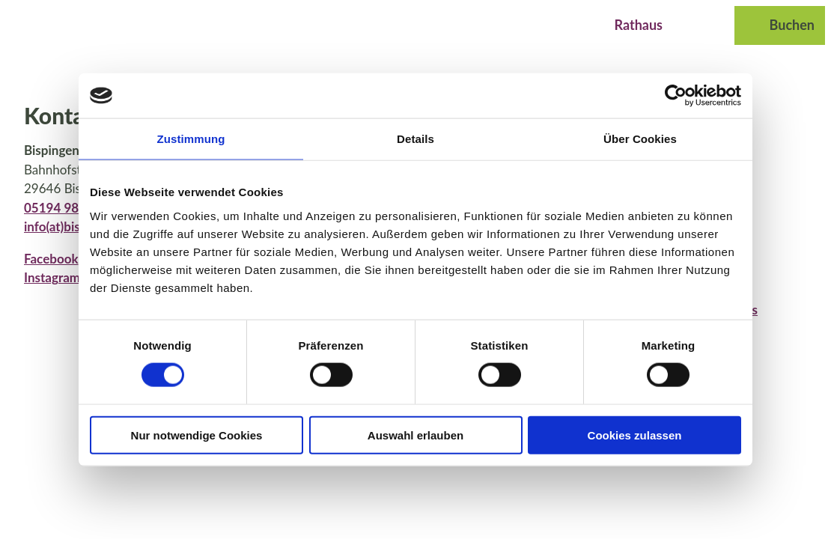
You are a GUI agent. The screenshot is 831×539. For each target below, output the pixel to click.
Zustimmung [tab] (191, 139)
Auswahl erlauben (415, 434)
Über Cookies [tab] (640, 139)
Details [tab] (415, 139)
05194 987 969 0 (73, 208)
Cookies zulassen (635, 434)
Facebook (51, 259)
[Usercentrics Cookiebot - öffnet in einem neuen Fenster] (675, 96)
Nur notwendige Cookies (197, 434)
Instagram (52, 277)
